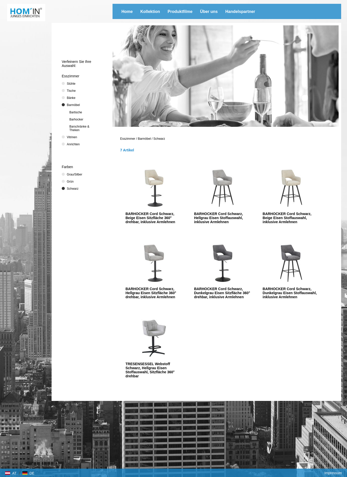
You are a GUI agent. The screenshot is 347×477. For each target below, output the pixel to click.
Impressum (333, 473)
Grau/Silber (74, 174)
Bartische (75, 112)
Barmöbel (144, 138)
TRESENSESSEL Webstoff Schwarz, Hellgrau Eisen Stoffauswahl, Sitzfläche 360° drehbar (150, 370)
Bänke (71, 98)
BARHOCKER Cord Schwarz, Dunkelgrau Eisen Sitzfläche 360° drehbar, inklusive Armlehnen (222, 293)
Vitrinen (72, 137)
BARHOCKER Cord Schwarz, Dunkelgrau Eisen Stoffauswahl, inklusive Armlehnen (290, 293)
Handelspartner (240, 11)
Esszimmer (127, 138)
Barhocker (76, 119)
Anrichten (73, 144)
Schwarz (159, 138)
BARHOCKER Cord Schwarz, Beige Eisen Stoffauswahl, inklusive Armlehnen (287, 218)
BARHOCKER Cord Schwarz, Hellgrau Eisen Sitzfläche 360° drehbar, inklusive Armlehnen (150, 293)
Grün (70, 181)
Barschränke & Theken (79, 128)
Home (127, 11)
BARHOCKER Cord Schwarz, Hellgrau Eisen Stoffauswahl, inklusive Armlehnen (218, 218)
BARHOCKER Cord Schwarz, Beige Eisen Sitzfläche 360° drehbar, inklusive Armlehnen (150, 218)
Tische (71, 91)
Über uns (209, 11)
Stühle (71, 83)
